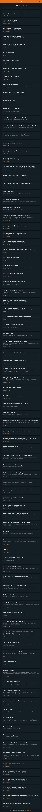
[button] (1, 1)
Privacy (31, 810)
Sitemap (28, 810)
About (25, 810)
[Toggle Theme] (39, 1)
